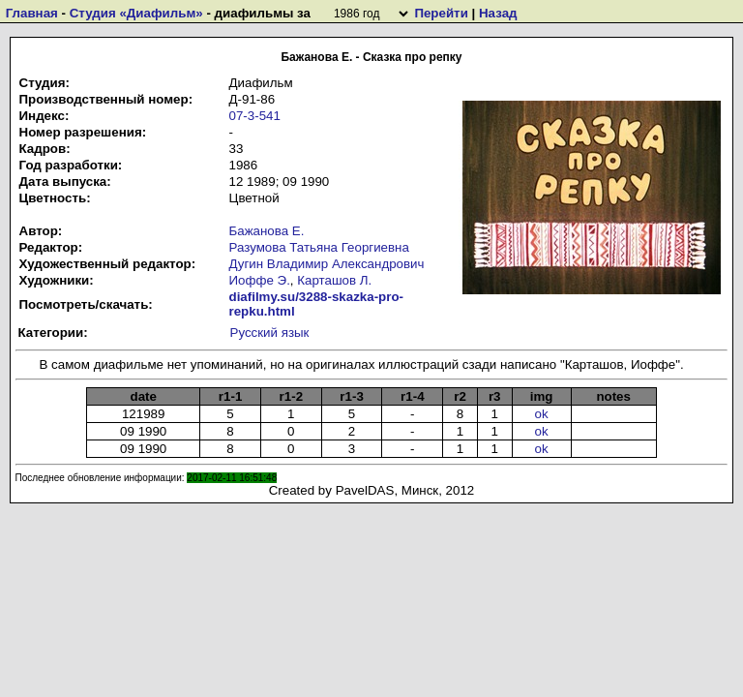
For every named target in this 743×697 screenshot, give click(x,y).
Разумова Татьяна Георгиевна (319, 247)
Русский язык (270, 332)
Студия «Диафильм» (136, 13)
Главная (32, 13)
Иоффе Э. (259, 280)
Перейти (440, 13)
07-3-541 (255, 115)
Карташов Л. (334, 280)
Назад (498, 13)
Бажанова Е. (267, 231)
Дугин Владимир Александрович (327, 264)
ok (542, 414)
